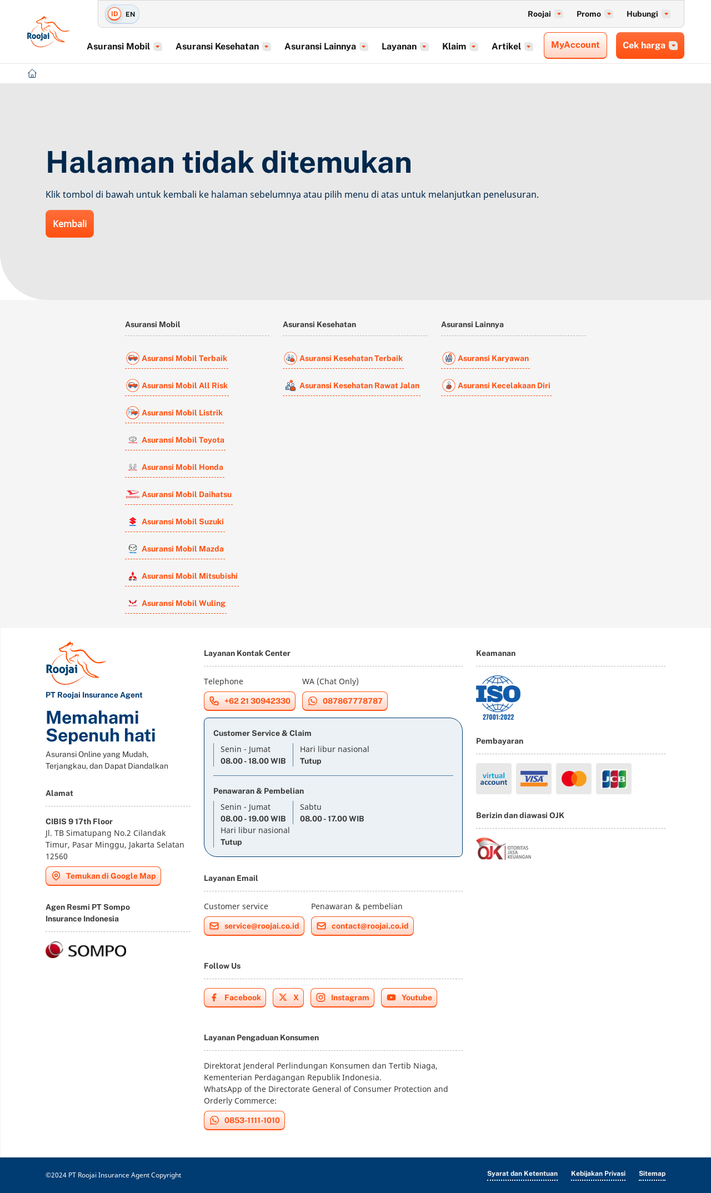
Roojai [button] (545, 13)
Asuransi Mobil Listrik (174, 412)
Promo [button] (595, 13)
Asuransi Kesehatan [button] (227, 46)
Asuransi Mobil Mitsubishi (182, 576)
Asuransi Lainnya (472, 324)
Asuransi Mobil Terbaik (176, 358)
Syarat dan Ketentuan (522, 1173)
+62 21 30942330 (250, 700)
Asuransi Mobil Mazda (175, 548)
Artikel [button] (516, 46)
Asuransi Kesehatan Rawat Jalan (351, 385)
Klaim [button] (464, 46)
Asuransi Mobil (153, 324)
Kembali (70, 224)
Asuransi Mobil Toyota (175, 440)
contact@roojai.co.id (362, 925)
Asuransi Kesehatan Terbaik (343, 358)
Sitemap (652, 1173)
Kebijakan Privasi (598, 1173)
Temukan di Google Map (103, 875)
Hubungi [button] (648, 13)
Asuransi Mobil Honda (174, 467)
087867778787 (345, 700)
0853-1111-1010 (244, 1120)
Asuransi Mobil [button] (128, 46)
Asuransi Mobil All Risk (177, 385)
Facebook (235, 997)
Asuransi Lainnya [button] (330, 46)
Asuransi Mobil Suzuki (175, 521)
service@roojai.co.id (254, 925)
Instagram (342, 997)
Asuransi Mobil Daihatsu (179, 494)
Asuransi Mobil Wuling (176, 603)
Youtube (409, 997)
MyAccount (575, 44)
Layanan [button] (409, 46)
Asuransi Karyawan (485, 358)
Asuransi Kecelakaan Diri (496, 385)
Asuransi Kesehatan (319, 324)
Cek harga (650, 45)
